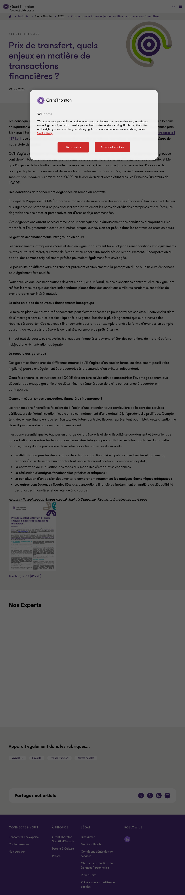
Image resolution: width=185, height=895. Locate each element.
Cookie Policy (45, 133)
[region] (94, 125)
